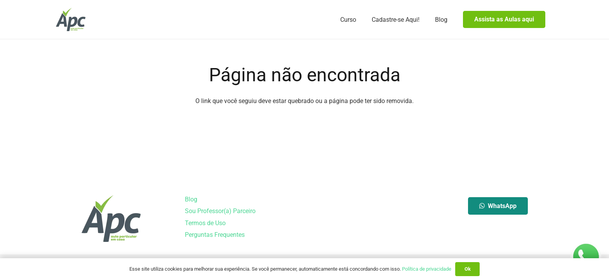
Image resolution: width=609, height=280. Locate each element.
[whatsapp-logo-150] (585, 256)
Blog (191, 199)
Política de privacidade (426, 269)
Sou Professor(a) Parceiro (220, 211)
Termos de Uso (205, 223)
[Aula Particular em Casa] (70, 19)
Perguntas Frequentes (215, 234)
